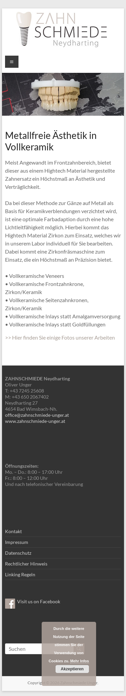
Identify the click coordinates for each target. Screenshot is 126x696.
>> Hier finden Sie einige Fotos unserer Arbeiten (60, 337)
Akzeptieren (72, 669)
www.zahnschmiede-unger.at (35, 421)
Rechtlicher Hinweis (26, 564)
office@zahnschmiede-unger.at (37, 415)
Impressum (16, 542)
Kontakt (13, 531)
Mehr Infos (79, 661)
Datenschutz (18, 553)
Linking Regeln (20, 574)
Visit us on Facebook (38, 601)
